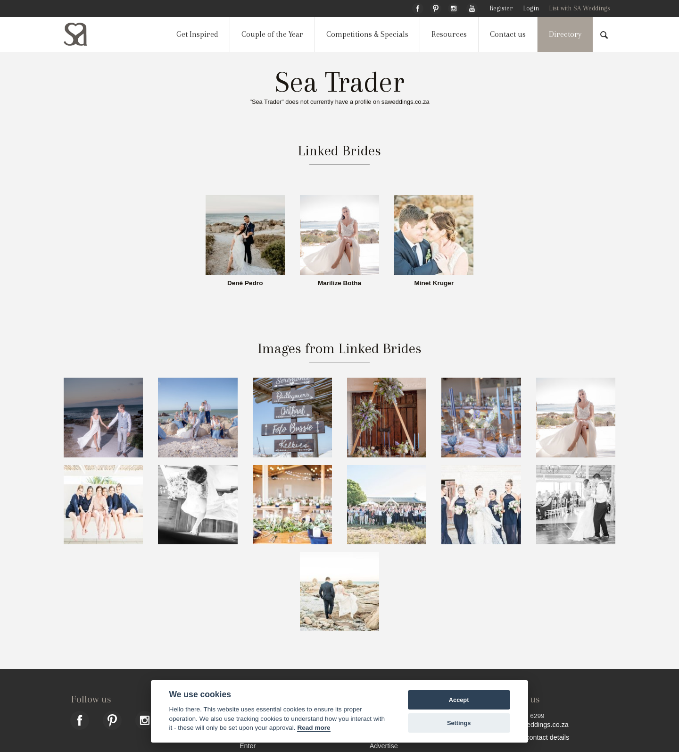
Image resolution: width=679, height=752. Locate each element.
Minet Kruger (434, 283)
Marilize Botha (339, 283)
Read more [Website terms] (313, 727)
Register (501, 8)
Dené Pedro (245, 283)
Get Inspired (197, 34)
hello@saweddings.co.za (530, 724)
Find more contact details (531, 737)
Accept (459, 699)
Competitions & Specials (367, 34)
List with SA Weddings (579, 8)
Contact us (508, 34)
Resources (449, 34)
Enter (248, 745)
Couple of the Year (272, 34)
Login (531, 8)
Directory (565, 34)
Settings (459, 723)
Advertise (384, 745)
